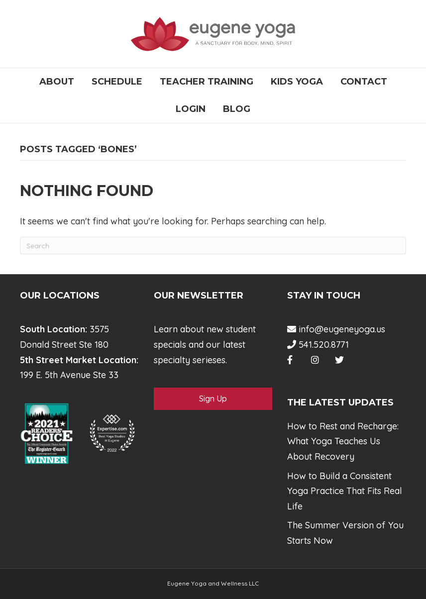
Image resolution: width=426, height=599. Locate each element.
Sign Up (213, 398)
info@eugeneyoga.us (336, 329)
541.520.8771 (318, 344)
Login (191, 108)
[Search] (213, 245)
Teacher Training (206, 81)
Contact (363, 81)
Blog (236, 108)
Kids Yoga (297, 81)
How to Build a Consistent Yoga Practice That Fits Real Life (344, 491)
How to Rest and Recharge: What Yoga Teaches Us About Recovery (343, 441)
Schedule (117, 81)
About (56, 81)
